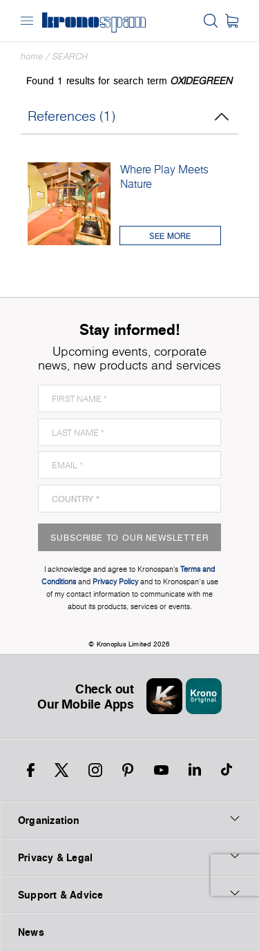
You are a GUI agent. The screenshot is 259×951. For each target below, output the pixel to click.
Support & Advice (129, 894)
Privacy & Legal (129, 857)
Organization (129, 819)
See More (170, 236)
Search (70, 56)
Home (32, 56)
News (31, 932)
